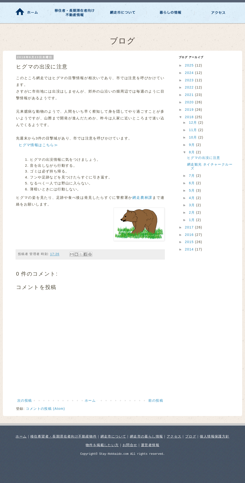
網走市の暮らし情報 (146, 436)
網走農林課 (142, 197)
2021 (190, 95)
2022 (190, 87)
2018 (190, 117)
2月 (192, 212)
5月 (192, 190)
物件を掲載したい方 (102, 445)
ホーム (90, 400)
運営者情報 (150, 445)
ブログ (190, 436)
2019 (190, 109)
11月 (193, 130)
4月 (192, 198)
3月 (192, 205)
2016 (190, 235)
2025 (190, 65)
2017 (190, 227)
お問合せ (129, 445)
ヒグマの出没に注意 (203, 158)
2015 (190, 242)
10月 (193, 137)
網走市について (113, 436)
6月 (192, 183)
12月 (193, 122)
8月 (192, 152)
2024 (190, 73)
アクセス (174, 436)
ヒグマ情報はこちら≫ (38, 145)
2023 (190, 80)
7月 (192, 176)
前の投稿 (155, 400)
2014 (190, 249)
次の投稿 (24, 400)
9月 (192, 145)
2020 (190, 102)
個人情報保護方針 (214, 436)
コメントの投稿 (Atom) (45, 409)
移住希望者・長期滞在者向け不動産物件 (63, 436)
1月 (192, 220)
